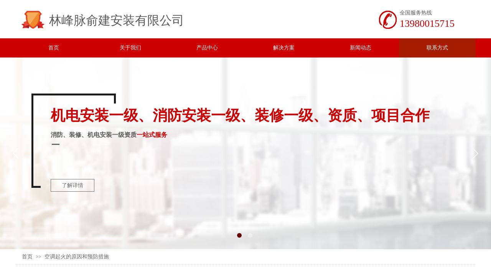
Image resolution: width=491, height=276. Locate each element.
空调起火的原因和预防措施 (76, 257)
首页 (27, 257)
